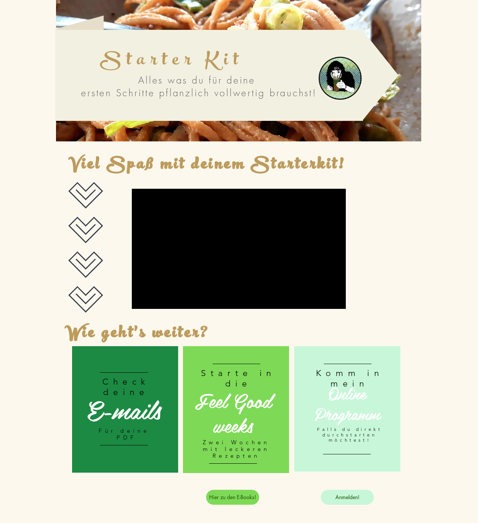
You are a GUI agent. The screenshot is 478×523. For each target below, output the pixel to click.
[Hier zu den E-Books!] (232, 497)
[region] (125, 410)
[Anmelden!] (347, 497)
